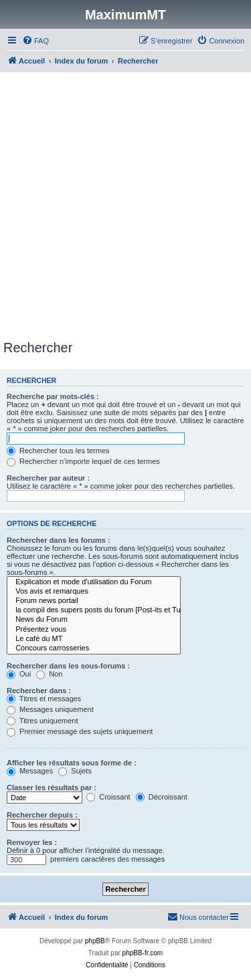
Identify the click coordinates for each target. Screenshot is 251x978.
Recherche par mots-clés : (53, 396)
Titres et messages (44, 699)
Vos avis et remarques (93, 591)
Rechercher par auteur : (48, 478)
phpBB (95, 941)
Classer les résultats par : (51, 787)
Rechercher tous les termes (58, 451)
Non (49, 674)
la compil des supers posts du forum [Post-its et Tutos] (93, 610)
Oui (19, 674)
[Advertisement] (125, 208)
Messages (30, 771)
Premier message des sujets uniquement (80, 731)
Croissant (108, 797)
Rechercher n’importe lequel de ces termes (83, 461)
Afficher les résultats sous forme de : (72, 763)
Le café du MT (93, 639)
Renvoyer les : (32, 842)
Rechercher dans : (39, 691)
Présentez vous (93, 629)
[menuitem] (35, 41)
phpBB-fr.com (142, 953)
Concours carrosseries (93, 648)
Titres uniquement (42, 721)
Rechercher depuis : (42, 815)
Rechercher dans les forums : (58, 540)
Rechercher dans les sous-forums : (68, 666)
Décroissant (161, 797)
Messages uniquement (50, 709)
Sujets (75, 771)
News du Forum (93, 619)
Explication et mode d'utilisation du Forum (93, 582)
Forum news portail (93, 601)
